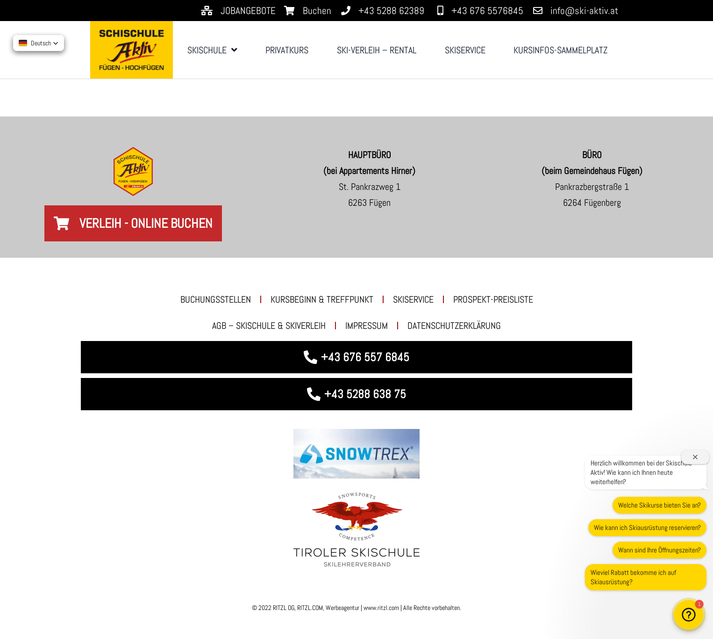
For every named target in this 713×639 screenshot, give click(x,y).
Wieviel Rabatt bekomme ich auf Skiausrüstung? (633, 577)
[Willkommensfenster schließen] (695, 457)
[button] (689, 615)
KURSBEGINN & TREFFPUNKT (322, 299)
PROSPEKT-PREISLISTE (493, 299)
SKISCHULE (212, 50)
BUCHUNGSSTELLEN (215, 299)
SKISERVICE (465, 50)
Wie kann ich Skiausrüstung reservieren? (647, 527)
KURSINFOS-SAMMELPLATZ (560, 50)
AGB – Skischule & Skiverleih (269, 326)
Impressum (366, 326)
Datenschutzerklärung (454, 326)
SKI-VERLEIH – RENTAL (376, 50)
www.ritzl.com (380, 607)
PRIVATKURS (286, 50)
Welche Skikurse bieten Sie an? (659, 505)
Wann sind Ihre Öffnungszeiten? (659, 549)
